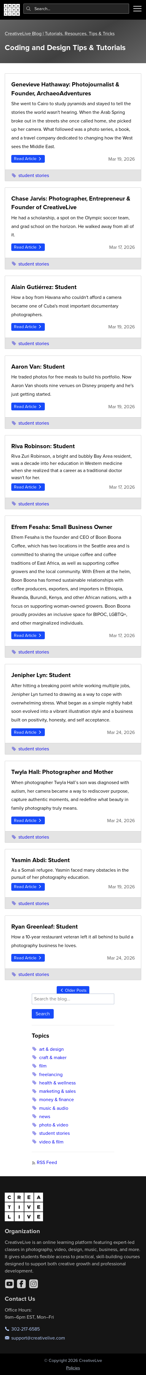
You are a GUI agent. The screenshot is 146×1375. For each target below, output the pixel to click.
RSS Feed (47, 1162)
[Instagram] (33, 1284)
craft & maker (49, 1057)
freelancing (47, 1074)
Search (43, 1013)
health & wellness (53, 1082)
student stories (30, 175)
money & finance (53, 1099)
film (39, 1065)
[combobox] (76, 8)
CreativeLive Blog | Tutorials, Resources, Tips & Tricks (60, 33)
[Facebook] (21, 1284)
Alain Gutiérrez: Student (44, 287)
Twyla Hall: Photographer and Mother (62, 771)
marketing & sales (53, 1091)
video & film (47, 1141)
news (41, 1116)
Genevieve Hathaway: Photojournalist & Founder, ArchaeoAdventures (65, 88)
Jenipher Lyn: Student (41, 675)
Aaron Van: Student (38, 366)
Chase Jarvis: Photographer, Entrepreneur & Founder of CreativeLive (70, 202)
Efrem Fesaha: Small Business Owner (61, 526)
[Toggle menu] (137, 8)
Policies (73, 1368)
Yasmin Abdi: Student (40, 860)
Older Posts (73, 990)
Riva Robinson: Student (43, 446)
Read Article (28, 159)
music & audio (50, 1108)
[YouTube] (9, 1284)
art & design (48, 1049)
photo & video (50, 1124)
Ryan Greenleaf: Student (44, 926)
